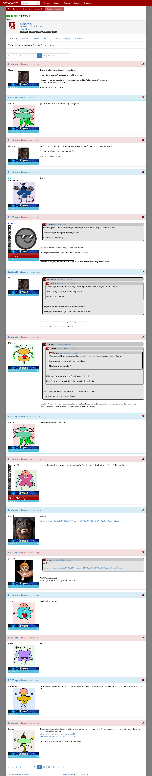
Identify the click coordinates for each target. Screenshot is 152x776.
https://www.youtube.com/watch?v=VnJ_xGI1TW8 (58, 736)
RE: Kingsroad (15, 64)
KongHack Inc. (68, 774)
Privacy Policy (11, 774)
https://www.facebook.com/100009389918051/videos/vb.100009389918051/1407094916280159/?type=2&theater (80, 521)
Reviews (24, 39)
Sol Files (36, 39)
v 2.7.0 (80, 774)
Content (88, 3)
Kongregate (38, 9)
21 (54, 55)
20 (49, 55)
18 (39, 55)
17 (34, 55)
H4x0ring (26, 9)
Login (57, 3)
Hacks (13, 39)
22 (58, 55)
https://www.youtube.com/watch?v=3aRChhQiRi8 (57, 734)
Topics (57, 39)
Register (67, 3)
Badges (67, 39)
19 (44, 55)
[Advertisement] (84, 10)
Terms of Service (23, 774)
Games (77, 3)
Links (46, 39)
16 (29, 55)
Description (79, 39)
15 (24, 55)
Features (47, 3)
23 (63, 55)
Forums (16, 9)
